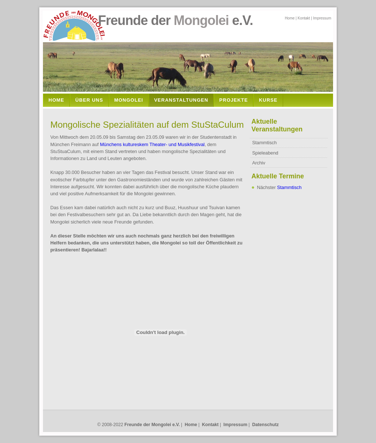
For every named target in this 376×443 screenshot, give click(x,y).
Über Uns (89, 100)
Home (290, 18)
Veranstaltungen (181, 100)
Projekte (233, 100)
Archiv (258, 163)
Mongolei (128, 100)
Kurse (268, 100)
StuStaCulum (217, 125)
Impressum (322, 18)
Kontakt (303, 18)
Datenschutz (265, 424)
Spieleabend (265, 153)
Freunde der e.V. (150, 20)
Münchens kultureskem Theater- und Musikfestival (152, 144)
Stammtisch (264, 142)
